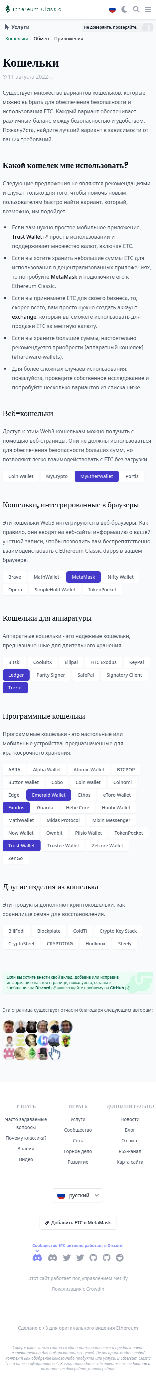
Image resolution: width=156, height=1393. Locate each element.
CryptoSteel (21, 943)
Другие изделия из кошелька (50, 886)
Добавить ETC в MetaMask (78, 1222)
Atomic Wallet (89, 769)
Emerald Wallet (49, 795)
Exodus (16, 807)
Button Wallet (23, 782)
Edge (13, 795)
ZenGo (15, 858)
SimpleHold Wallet (55, 589)
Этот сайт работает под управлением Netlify (78, 1278)
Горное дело (78, 1151)
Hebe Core (77, 807)
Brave (14, 577)
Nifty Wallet (121, 577)
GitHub (119, 988)
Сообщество (78, 1130)
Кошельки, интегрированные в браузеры (71, 504)
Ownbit (54, 833)
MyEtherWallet (96, 476)
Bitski (14, 662)
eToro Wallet (117, 795)
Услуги (78, 1119)
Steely (124, 943)
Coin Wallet (21, 476)
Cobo (57, 782)
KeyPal (136, 662)
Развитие (78, 1162)
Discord (45, 988)
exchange (24, 316)
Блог (130, 1130)
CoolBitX (42, 662)
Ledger (16, 675)
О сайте (130, 1140)
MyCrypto (57, 476)
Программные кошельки (44, 715)
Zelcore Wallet (107, 845)
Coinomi (122, 782)
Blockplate (49, 931)
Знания (26, 1148)
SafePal (86, 675)
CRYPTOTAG (60, 943)
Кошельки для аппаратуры (47, 617)
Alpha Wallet (47, 769)
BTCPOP (126, 769)
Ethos (84, 795)
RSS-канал (130, 1151)
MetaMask (64, 276)
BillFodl (16, 931)
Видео (26, 1159)
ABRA (14, 769)
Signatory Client (124, 675)
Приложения (68, 38)
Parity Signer (51, 675)
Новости (129, 1119)
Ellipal (71, 662)
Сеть (78, 1140)
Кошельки (16, 38)
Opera (15, 589)
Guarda (45, 807)
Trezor (15, 687)
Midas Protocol (63, 820)
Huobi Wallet (116, 807)
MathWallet (46, 577)
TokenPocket (102, 589)
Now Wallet (21, 833)
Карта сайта (130, 1162)
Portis (132, 476)
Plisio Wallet (88, 833)
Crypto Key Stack (118, 931)
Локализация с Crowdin (78, 1289)
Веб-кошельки (28, 413)
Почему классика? (26, 1138)
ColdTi (80, 931)
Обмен (41, 38)
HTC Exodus (103, 662)
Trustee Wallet (63, 845)
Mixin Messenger (111, 820)
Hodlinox (95, 943)
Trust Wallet (30, 236)
